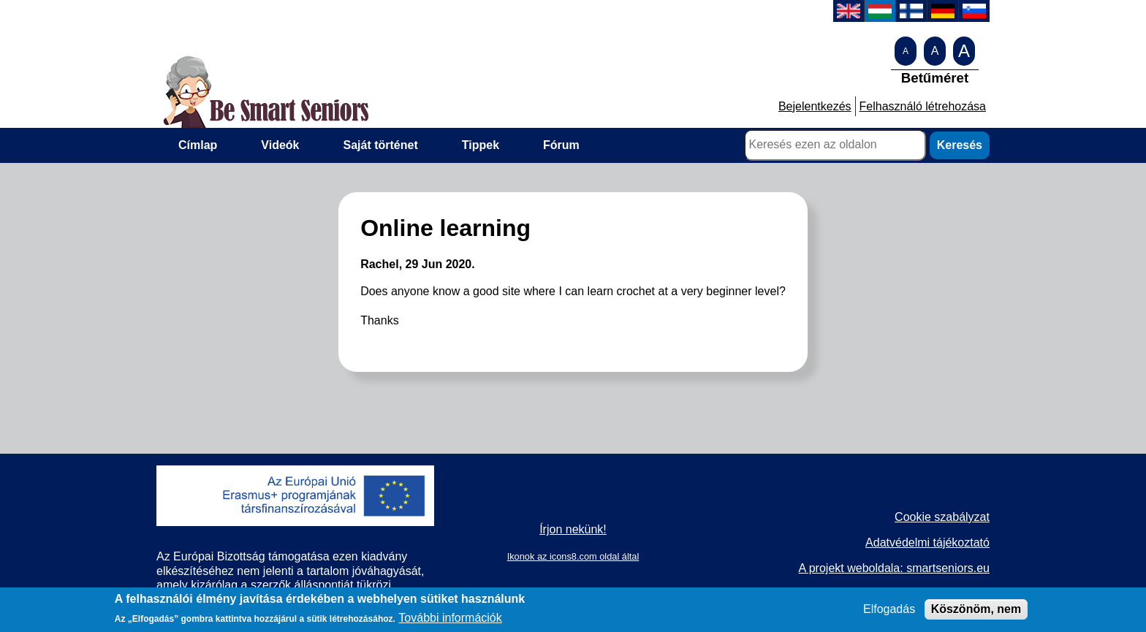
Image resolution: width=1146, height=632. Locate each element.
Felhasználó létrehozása (923, 106)
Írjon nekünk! (573, 529)
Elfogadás (889, 612)
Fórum (561, 145)
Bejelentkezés (814, 106)
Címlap (197, 145)
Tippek (480, 145)
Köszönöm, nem (976, 612)
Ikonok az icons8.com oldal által (573, 556)
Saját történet (381, 145)
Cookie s (917, 517)
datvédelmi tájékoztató (931, 542)
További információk (449, 620)
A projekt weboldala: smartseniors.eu (893, 568)
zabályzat (965, 517)
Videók (280, 145)
